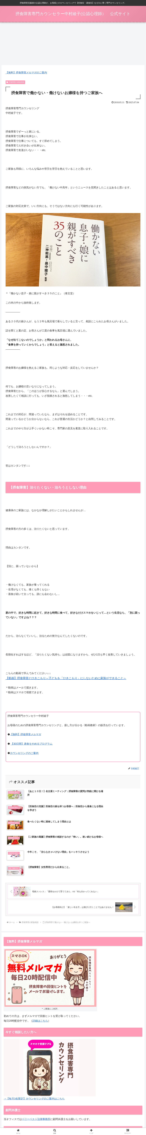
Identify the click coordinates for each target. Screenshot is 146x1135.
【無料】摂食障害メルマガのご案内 (26, 73)
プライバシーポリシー (131, 1119)
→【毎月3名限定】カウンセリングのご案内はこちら (34, 1054)
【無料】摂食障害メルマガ (25, 735)
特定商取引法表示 (110, 1119)
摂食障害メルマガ (13, 1119)
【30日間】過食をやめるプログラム (31, 744)
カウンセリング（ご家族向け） (74, 1119)
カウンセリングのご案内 (24, 754)
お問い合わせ (73, 1123)
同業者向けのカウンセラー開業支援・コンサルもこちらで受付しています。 (49, 1095)
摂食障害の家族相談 (15, 83)
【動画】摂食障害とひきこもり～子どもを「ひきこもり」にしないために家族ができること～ (66, 679)
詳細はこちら (40, 976)
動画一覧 (95, 1119)
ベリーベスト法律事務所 (36, 1074)
